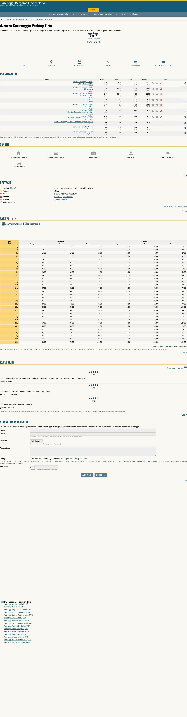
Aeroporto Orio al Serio (129, 14)
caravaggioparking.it (61, 199)
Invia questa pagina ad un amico (175, 207)
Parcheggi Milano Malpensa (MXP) (16, 622)
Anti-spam (4, 468)
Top (183, 175)
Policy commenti (81, 460)
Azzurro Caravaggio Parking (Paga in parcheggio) (83, 83)
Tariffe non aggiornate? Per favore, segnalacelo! (169, 346)
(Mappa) (13, 188)
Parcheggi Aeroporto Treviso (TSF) (16, 638)
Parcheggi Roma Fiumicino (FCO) (16, 633)
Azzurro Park (88, 99)
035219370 (58, 197)
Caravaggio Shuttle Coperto (83, 127)
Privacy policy (65, 460)
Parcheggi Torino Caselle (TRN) (15, 635)
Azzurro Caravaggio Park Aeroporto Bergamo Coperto (73, 122)
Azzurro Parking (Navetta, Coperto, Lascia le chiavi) (80, 117)
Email (2, 434)
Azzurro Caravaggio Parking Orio (41, 19)
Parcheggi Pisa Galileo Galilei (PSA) (17, 627)
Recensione (5, 448)
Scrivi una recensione (177, 368)
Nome (2, 430)
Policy (2, 460)
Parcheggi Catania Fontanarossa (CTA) (18, 616)
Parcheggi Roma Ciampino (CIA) (16, 630)
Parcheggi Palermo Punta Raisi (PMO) (18, 624)
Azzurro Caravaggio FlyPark (83, 132)
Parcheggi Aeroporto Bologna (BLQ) (17, 613)
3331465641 (68, 197)
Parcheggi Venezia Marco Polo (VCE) (17, 641)
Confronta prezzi (84, 14)
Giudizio (3, 441)
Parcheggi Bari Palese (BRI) (14, 608)
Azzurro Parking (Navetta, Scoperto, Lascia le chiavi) (80, 111)
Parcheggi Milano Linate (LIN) (15, 619)
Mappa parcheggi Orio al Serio (105, 14)
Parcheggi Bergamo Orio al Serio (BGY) (18, 611)
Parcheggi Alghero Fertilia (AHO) (16, 605)
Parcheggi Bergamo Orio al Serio (22, 3)
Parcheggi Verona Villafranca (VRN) (17, 644)
